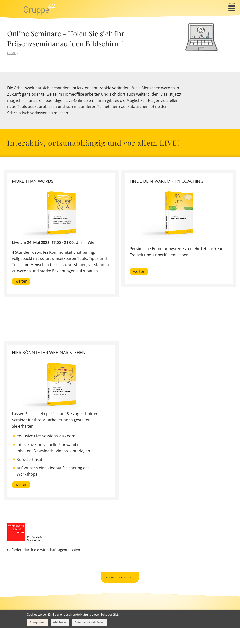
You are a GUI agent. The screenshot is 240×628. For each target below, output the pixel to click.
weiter (21, 281)
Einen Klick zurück (120, 577)
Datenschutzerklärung (90, 622)
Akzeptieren (37, 622)
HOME (11, 53)
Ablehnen (59, 622)
